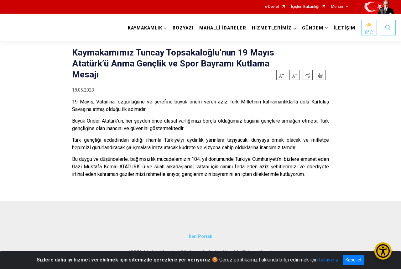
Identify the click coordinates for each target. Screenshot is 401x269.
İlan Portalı (200, 236)
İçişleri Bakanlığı (305, 7)
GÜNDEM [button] (312, 28)
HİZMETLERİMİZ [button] (272, 28)
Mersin (337, 7)
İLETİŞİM (344, 28)
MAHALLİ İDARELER (222, 28)
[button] (308, 75)
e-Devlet (272, 7)
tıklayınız (328, 260)
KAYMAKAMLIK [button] (145, 28)
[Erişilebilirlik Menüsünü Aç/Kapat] (383, 251)
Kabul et (354, 259)
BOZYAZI (183, 28)
